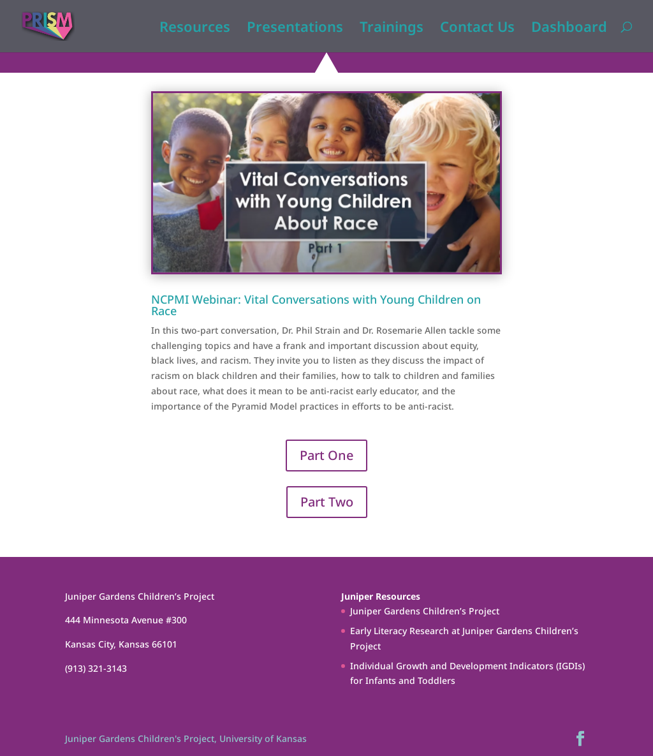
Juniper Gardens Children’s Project (424, 611)
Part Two (326, 501)
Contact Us (477, 29)
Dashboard (569, 29)
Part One (326, 455)
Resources (194, 29)
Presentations (295, 29)
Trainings (391, 29)
